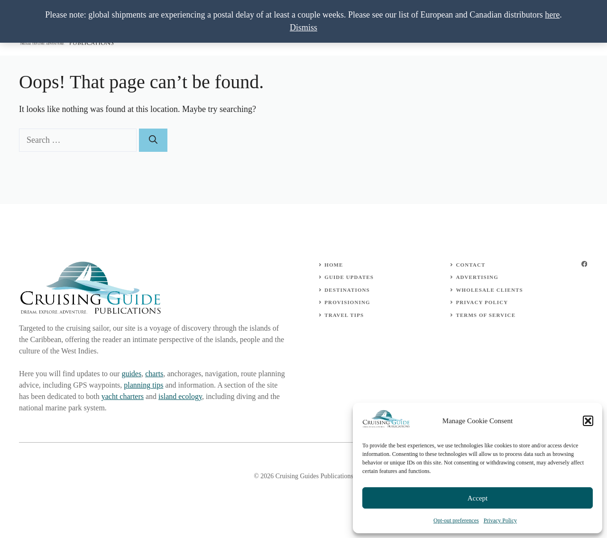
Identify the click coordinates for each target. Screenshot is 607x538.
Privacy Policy (500, 520)
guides (131, 374)
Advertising (477, 277)
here (552, 14)
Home (333, 265)
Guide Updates (349, 277)
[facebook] (584, 264)
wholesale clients (489, 290)
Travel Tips (344, 315)
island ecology (180, 396)
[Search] (153, 140)
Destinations (347, 290)
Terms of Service (485, 315)
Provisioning (347, 302)
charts (154, 374)
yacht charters (122, 396)
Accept (477, 498)
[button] (588, 421)
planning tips (143, 385)
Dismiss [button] (303, 27)
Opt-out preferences (456, 520)
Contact (470, 265)
